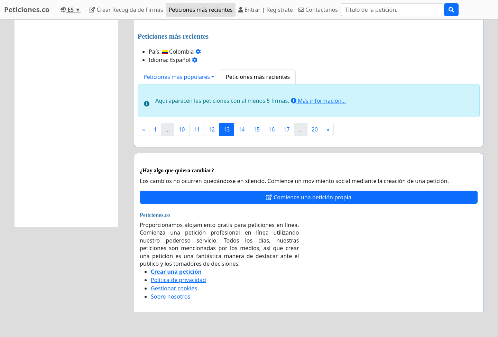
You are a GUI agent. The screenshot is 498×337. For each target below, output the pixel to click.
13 (226, 129)
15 (256, 129)
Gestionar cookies (174, 288)
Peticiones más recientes (200, 9)
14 (241, 129)
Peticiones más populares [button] (177, 77)
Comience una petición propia (308, 197)
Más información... (318, 100)
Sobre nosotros (170, 296)
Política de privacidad (178, 280)
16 (271, 129)
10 (181, 129)
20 (315, 129)
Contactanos (318, 9)
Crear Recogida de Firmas (126, 9)
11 (197, 129)
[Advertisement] (66, 123)
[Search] (392, 9)
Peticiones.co (26, 9)
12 (212, 129)
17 (286, 129)
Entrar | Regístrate (265, 9)
